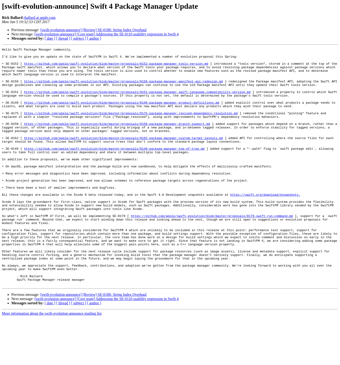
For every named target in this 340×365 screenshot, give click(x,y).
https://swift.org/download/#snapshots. (265, 224)
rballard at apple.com (40, 18)
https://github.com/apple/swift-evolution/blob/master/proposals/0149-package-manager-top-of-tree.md (114, 169)
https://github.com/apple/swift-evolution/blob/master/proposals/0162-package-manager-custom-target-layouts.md (123, 156)
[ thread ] (63, 38)
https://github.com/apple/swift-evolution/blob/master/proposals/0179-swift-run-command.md (212, 250)
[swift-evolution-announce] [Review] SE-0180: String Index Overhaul (93, 30)
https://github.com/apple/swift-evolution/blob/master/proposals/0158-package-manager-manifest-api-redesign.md (123, 88)
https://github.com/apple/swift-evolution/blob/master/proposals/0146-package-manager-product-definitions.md (121, 114)
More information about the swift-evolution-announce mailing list (52, 361)
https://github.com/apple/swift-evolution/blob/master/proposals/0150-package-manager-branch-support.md (117, 139)
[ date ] (50, 38)
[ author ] (94, 38)
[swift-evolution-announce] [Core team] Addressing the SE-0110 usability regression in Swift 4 (106, 34)
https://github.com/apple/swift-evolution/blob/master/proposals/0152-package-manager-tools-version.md (116, 67)
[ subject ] (78, 38)
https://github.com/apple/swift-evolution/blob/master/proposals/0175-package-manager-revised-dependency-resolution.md (131, 126)
